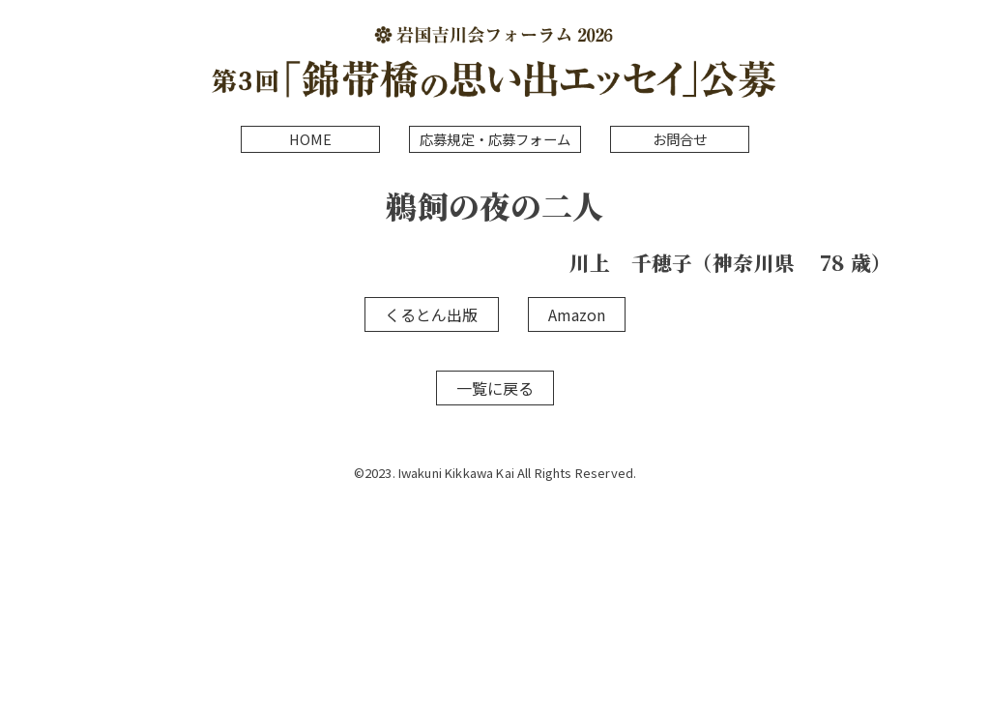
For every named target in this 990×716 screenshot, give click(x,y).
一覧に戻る (495, 388)
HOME (311, 139)
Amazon (577, 314)
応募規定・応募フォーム (495, 139)
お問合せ (680, 139)
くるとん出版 (432, 314)
